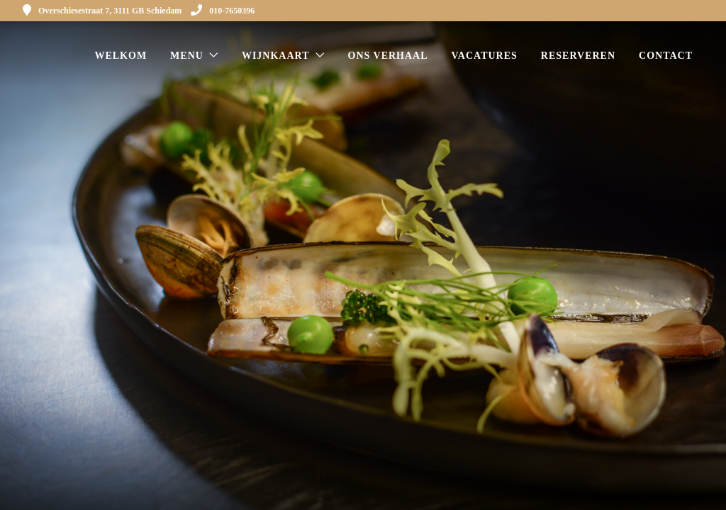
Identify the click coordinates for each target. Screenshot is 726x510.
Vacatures (485, 55)
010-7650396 (223, 11)
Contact (666, 55)
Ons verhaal (388, 55)
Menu (186, 55)
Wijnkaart (276, 55)
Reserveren (578, 55)
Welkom (120, 55)
